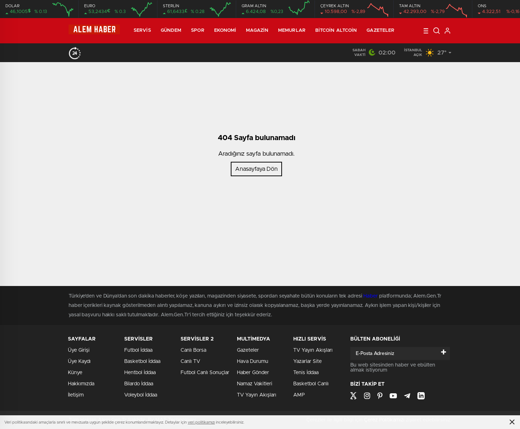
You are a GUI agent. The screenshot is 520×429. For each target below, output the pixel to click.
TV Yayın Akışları (256, 395)
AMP (299, 395)
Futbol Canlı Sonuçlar (205, 372)
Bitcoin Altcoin (336, 30)
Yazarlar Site (307, 361)
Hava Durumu (252, 361)
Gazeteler (380, 30)
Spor (197, 30)
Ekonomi (225, 30)
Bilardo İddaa (138, 383)
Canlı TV (190, 361)
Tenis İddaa (305, 372)
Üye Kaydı (79, 361)
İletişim (76, 395)
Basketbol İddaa (142, 361)
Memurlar (292, 30)
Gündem (171, 30)
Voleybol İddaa (140, 395)
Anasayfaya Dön (256, 169)
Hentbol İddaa (140, 372)
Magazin (257, 30)
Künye (75, 372)
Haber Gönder (253, 372)
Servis (142, 30)
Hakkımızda (81, 383)
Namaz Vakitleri (254, 383)
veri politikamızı (201, 422)
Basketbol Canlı (311, 383)
